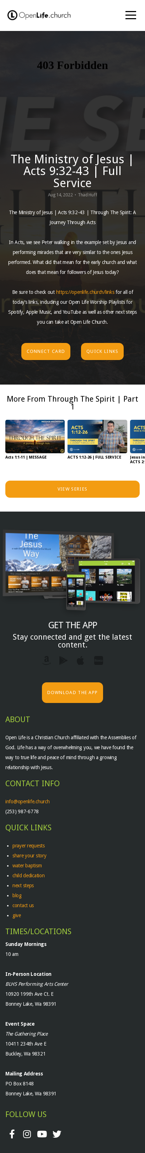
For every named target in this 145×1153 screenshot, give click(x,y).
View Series (72, 489)
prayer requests (29, 845)
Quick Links (102, 351)
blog (17, 895)
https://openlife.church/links (85, 292)
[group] (35, 442)
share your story (29, 855)
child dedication (28, 875)
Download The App (72, 692)
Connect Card (46, 351)
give (16, 915)
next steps (23, 885)
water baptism (27, 865)
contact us (23, 905)
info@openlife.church (28, 801)
